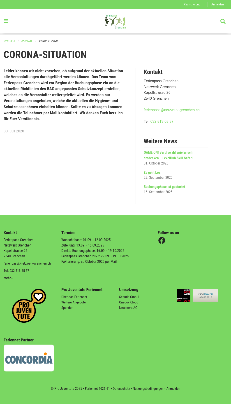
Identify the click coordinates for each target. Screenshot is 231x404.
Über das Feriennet (74, 297)
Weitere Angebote (74, 302)
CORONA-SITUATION (50, 40)
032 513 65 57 (161, 122)
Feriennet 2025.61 (96, 388)
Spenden (67, 307)
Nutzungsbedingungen (148, 388)
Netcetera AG (128, 307)
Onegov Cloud (129, 302)
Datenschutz (121, 388)
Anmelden (217, 4)
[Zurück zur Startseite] (115, 22)
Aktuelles (27, 40)
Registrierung (191, 4)
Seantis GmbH (129, 297)
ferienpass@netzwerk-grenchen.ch (171, 110)
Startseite (9, 40)
